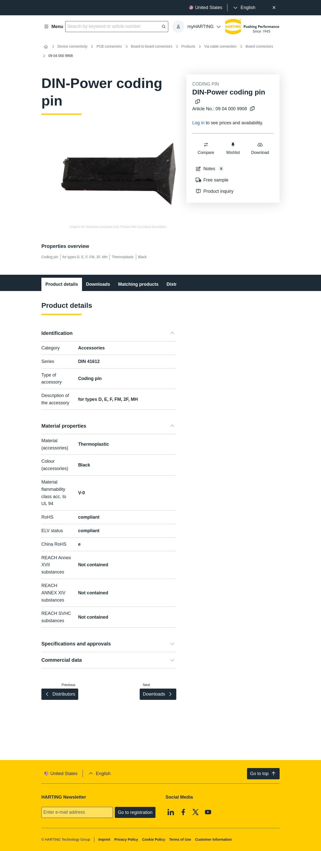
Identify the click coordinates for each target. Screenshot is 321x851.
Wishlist (233, 148)
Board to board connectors (151, 46)
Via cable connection (220, 46)
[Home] (45, 46)
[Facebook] (183, 812)
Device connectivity (72, 46)
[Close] (274, 7)
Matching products (138, 284)
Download (260, 148)
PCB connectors (109, 46)
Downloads (98, 284)
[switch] (206, 144)
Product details (61, 284)
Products (188, 46)
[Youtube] (208, 812)
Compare (206, 148)
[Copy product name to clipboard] (197, 102)
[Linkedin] (171, 812)
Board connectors (259, 46)
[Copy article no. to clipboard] (252, 109)
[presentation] (243, 7)
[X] (195, 812)
